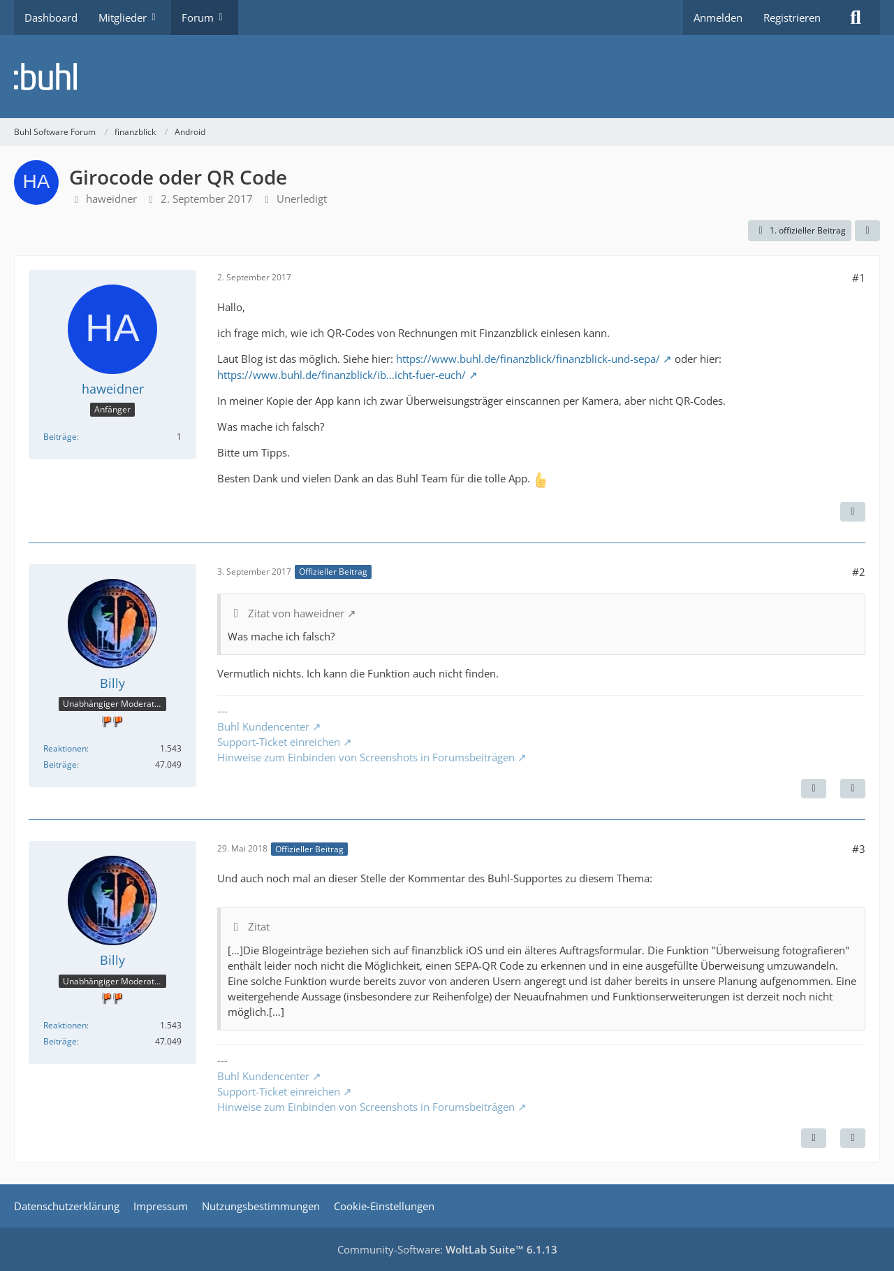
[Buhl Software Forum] (447, 76)
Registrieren (792, 17)
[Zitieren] (852, 512)
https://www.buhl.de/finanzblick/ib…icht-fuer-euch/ (341, 375)
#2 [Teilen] (858, 572)
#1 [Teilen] (858, 278)
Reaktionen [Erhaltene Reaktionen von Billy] (65, 748)
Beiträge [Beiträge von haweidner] (60, 437)
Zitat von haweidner (296, 613)
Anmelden (718, 17)
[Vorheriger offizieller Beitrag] (813, 1138)
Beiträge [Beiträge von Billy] (60, 764)
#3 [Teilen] (858, 849)
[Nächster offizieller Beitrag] (813, 788)
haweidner (111, 199)
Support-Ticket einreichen (278, 742)
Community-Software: (447, 1249)
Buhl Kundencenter (263, 726)
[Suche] (855, 17)
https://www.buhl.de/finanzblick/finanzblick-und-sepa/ (528, 359)
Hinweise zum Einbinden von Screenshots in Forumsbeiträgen (366, 757)
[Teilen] (867, 230)
